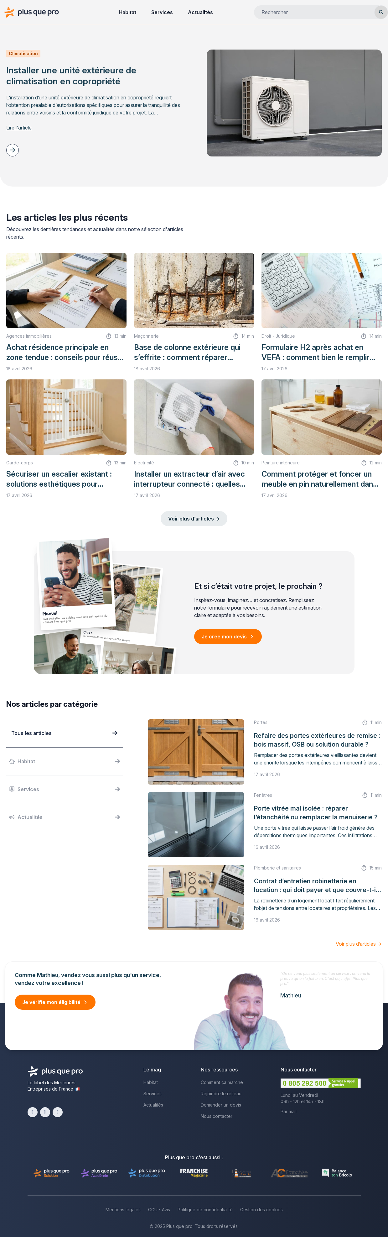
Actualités (200, 12)
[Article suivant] (12, 150)
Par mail (289, 1111)
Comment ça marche (222, 1082)
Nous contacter (216, 1116)
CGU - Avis (159, 1209)
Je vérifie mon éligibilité (51, 1002)
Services (162, 12)
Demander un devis (221, 1104)
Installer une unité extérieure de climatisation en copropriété (71, 76)
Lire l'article (19, 127)
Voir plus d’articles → (194, 518)
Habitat (127, 12)
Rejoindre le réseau (221, 1093)
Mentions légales (123, 1209)
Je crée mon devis (224, 636)
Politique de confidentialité (205, 1209)
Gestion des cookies (261, 1209)
